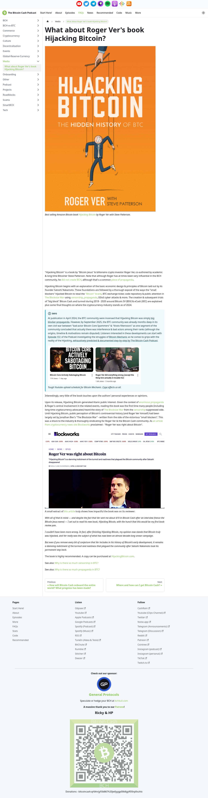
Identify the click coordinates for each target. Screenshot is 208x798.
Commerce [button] (9, 30)
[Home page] (47, 21)
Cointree (143, 644)
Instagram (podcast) (150, 649)
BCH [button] (5, 20)
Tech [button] (5, 110)
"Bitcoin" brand (93, 293)
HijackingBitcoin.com (122, 556)
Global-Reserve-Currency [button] (16, 56)
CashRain (144, 608)
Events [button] (6, 51)
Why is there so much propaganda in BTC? (77, 569)
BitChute (81, 644)
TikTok (142, 658)
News (90, 12)
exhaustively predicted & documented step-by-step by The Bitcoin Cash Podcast (115, 340)
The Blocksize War (54, 297)
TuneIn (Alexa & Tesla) (88, 640)
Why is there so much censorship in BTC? (76, 563)
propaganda (90, 297)
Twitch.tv (144, 662)
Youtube (81, 612)
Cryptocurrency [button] (11, 35)
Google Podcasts (85, 621)
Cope (104, 387)
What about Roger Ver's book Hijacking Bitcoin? (20, 68)
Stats (15, 631)
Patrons (119, 706)
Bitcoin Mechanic (118, 336)
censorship (77, 297)
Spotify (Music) (84, 631)
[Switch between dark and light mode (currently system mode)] (203, 13)
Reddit (142, 635)
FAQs (81, 12)
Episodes (70, 12)
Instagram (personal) (150, 653)
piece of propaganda (122, 279)
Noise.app (144, 621)
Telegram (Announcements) (154, 626)
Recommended (105, 12)
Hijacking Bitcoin (87, 214)
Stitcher (80, 653)
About (58, 12)
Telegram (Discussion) (150, 631)
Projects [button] (7, 89)
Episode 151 (54, 336)
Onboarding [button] (9, 74)
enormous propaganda (151, 402)
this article (69, 511)
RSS (78, 635)
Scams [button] (6, 99)
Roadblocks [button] (9, 94)
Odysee (80, 608)
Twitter (143, 617)
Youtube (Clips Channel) (151, 612)
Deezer (80, 658)
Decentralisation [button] (12, 46)
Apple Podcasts (84, 617)
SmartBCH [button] (8, 105)
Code (119, 12)
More (138, 12)
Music (128, 12)
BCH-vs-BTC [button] (9, 25)
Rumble (80, 649)
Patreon (143, 640)
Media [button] (6, 61)
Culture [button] (7, 40)
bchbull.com (121, 700)
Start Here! (46, 12)
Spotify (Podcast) (85, 626)
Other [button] (6, 79)
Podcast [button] (7, 84)
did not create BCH (71, 279)
